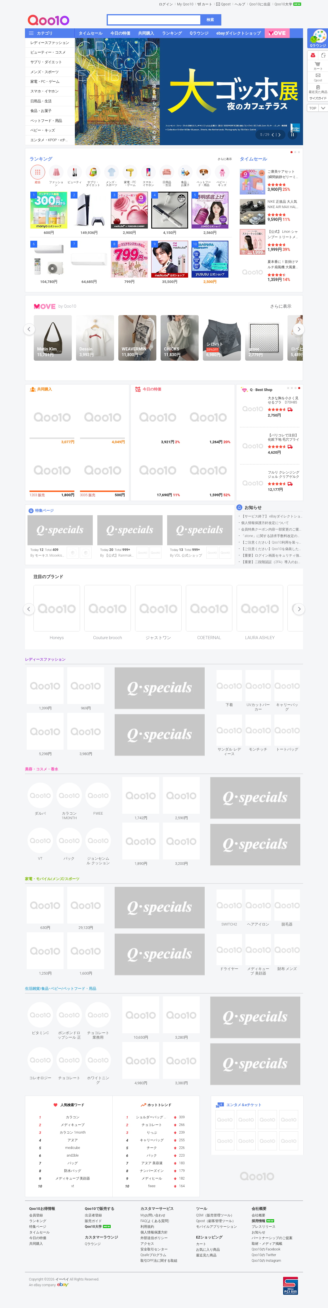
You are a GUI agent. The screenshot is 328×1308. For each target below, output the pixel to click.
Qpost (226, 4)
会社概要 (258, 1215)
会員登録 (36, 1215)
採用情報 (258, 1221)
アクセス (147, 1244)
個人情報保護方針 (154, 1232)
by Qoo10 (67, 306)
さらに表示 (225, 158)
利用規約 (147, 1227)
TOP (312, 108)
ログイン (166, 4)
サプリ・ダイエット (46, 62)
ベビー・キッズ (42, 130)
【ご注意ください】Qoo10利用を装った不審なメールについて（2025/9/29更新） (272, 542)
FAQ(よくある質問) (154, 1221)
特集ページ (44, 510)
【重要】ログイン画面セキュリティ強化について (272, 555)
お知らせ (253, 507)
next (299, 329)
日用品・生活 (40, 101)
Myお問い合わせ (152, 1215)
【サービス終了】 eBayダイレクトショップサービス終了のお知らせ (272, 516)
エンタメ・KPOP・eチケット (52, 140)
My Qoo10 (185, 4)
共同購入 (44, 389)
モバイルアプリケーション (216, 1227)
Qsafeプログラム (153, 1255)
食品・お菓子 (40, 111)
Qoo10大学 (283, 4)
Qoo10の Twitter (264, 1255)
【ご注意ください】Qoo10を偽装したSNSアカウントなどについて (272, 549)
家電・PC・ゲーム (44, 81)
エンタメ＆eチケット (244, 1105)
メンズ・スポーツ (44, 72)
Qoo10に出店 (260, 4)
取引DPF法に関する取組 (158, 1261)
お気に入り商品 (208, 1250)
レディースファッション (49, 43)
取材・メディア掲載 (267, 1244)
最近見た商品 (206, 1255)
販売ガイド (93, 1221)
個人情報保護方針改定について (265, 523)
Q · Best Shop (261, 390)
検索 (210, 20)
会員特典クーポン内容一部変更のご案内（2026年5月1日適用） (272, 529)
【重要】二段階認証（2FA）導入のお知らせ (272, 562)
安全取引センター (154, 1249)
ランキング (41, 159)
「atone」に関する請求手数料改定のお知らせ (272, 536)
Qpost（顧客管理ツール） (216, 1221)
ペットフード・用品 (46, 121)
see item (234, 674)
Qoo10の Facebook (266, 1249)
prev (29, 329)
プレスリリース (264, 1227)
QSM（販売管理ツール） (215, 1215)
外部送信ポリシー (154, 1238)
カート (207, 4)
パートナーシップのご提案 (272, 1238)
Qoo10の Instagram (266, 1261)
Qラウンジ (93, 1244)
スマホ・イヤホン (44, 91)
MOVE (45, 306)
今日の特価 (152, 389)
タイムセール (253, 159)
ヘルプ (240, 4)
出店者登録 (93, 1215)
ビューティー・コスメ (48, 52)
